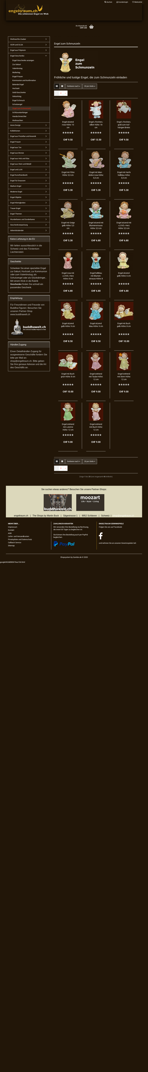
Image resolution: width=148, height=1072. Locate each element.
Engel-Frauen (17, 76)
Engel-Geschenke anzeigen (23, 60)
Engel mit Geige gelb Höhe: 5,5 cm (68, 225)
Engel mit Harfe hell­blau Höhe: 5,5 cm (124, 175)
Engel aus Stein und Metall (20, 164)
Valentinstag (17, 68)
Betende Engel (18, 84)
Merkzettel (137, 2)
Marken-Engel (15, 186)
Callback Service (14, 542)
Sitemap (11, 546)
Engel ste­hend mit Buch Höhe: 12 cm (96, 427)
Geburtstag (16, 96)
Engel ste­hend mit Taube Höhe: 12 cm (96, 377)
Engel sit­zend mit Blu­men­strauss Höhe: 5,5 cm (96, 225)
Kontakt (11, 530)
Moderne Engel (16, 192)
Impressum (12, 527)
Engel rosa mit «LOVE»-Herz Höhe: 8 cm (68, 276)
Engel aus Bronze (17, 153)
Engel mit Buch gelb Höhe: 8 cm (124, 324)
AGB (10, 533)
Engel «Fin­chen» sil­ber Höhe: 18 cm (96, 125)
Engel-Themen (16, 214)
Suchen (108, 2)
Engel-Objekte (15, 197)
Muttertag (16, 72)
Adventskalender (17, 230)
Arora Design (15, 125)
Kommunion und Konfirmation (24, 80)
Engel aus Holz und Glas (19, 158)
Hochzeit (15, 88)
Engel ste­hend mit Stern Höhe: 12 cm (124, 377)
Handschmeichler (19, 116)
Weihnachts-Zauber (18, 39)
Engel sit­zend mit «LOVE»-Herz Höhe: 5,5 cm (124, 225)
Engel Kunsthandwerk (19, 175)
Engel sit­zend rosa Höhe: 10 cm (68, 125)
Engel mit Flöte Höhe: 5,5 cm (68, 173)
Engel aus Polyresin (18, 50)
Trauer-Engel (15, 208)
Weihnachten (17, 120)
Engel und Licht (16, 169)
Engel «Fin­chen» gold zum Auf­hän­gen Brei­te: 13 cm (124, 125)
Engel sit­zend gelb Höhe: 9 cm (68, 324)
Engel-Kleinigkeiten (17, 203)
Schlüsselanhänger (20, 112)
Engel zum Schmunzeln (21, 108)
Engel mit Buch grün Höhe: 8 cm (68, 375)
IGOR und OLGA (16, 45)
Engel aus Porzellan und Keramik (23, 136)
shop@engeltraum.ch (123, 515)
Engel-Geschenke (17, 56)
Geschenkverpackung (19, 225)
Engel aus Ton (15, 147)
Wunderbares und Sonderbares (22, 219)
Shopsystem (65, 557)
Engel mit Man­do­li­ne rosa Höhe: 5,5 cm (95, 175)
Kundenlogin (122, 2)
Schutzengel (17, 104)
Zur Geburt (16, 64)
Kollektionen (15, 131)
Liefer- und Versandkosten (18, 536)
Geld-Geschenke (19, 92)
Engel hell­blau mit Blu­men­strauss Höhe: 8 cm (96, 276)
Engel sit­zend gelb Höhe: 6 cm (124, 274)
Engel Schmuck (18, 100)
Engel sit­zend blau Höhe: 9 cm (96, 324)
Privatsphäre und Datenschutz (20, 539)
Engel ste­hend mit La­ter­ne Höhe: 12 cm (68, 427)
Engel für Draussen (17, 181)
